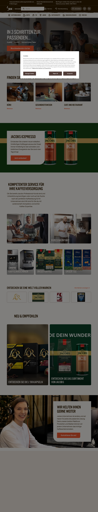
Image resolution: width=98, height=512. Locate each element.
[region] (49, 65)
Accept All (69, 73)
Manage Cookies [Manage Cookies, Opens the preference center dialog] (29, 73)
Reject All (55, 73)
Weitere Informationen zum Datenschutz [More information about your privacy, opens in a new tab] (41, 68)
